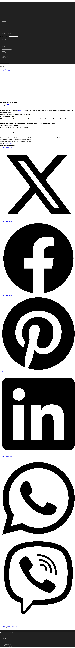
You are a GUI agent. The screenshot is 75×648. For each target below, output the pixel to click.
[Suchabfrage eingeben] (4, 63)
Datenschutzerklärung (8, 644)
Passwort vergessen (5, 56)
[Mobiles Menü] (3, 39)
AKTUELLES (4, 45)
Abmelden (4, 57)
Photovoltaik (7, 143)
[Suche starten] (13, 36)
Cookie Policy (7, 645)
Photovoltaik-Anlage (21, 110)
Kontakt (3, 46)
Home (3, 42)
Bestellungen (4, 52)
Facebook (4, 47)
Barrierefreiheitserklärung (9, 646)
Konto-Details (4, 53)
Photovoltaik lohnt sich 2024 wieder (7, 70)
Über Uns (6, 640)
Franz (8, 104)
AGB (6, 641)
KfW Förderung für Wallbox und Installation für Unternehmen (11, 626)
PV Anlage (10, 143)
